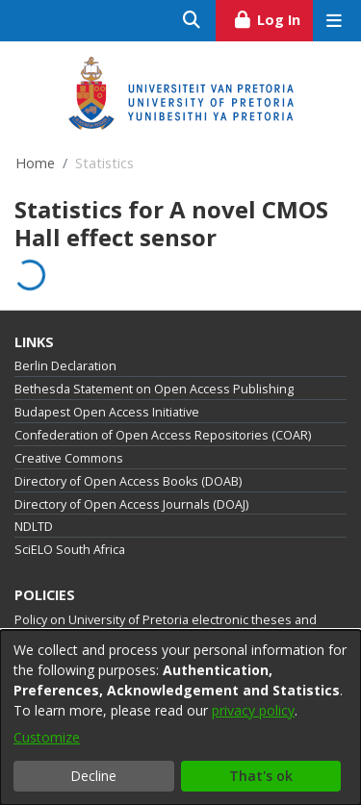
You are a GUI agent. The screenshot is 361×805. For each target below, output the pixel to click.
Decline (93, 776)
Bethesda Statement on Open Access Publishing (154, 389)
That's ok (261, 776)
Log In (273, 17)
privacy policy (253, 710)
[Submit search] (192, 20)
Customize (46, 737)
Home (35, 163)
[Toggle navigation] (334, 21)
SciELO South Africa (69, 549)
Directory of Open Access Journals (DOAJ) (131, 504)
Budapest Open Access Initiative (106, 412)
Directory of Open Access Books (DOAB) (128, 481)
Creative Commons (68, 458)
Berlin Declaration (65, 366)
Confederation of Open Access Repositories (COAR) (162, 435)
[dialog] (180, 717)
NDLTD (33, 526)
